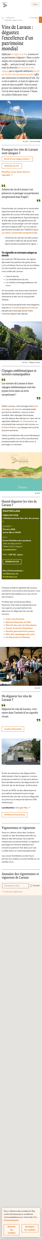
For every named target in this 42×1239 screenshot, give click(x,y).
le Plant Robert (9, 427)
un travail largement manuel (23, 308)
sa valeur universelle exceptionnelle (19, 233)
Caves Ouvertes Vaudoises (19, 628)
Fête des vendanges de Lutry (20, 634)
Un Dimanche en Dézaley (18, 637)
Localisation (9, 550)
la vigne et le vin (19, 54)
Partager (33, 18)
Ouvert (36, 886)
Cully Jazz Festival (15, 619)
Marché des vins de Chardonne (21, 625)
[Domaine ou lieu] (15, 885)
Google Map (22, 808)
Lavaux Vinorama (13, 729)
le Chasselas (27, 421)
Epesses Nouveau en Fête (18, 622)
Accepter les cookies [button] (30, 1228)
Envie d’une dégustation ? (17, 159)
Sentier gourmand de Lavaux (20, 631)
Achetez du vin (11, 166)
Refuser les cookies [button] (12, 1230)
